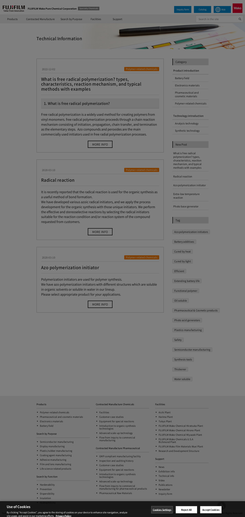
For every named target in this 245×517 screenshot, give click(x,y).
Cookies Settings (162, 511)
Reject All (186, 511)
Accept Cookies (210, 511)
